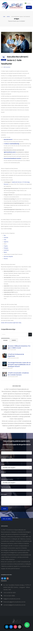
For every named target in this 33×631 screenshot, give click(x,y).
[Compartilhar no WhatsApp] (19, 627)
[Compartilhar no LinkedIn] (6, 627)
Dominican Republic (8, 256)
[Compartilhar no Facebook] (11, 627)
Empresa (3, 472)
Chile (5, 239)
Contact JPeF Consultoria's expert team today (11, 322)
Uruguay (6, 246)
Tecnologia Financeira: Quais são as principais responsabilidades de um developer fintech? (19, 364)
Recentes (14, 340)
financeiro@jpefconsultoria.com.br (14, 602)
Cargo (2, 464)
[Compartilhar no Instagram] (15, 627)
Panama (6, 258)
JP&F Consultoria (7, 67)
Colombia (6, 237)
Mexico (5, 252)
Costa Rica (6, 250)
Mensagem (4, 494)
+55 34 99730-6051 (9, 593)
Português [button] (28, 3)
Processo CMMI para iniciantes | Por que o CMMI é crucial (19, 347)
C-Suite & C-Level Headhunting (11, 143)
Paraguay (6, 248)
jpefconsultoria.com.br (10, 152)
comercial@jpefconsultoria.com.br (14, 605)
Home (4, 16)
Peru (5, 235)
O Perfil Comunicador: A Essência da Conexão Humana (18, 374)
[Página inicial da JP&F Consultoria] (12, 5)
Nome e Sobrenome (6, 449)
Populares (5, 340)
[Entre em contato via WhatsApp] (27, 624)
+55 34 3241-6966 (9, 596)
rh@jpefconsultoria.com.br (11, 599)
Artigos (8, 16)
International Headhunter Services (12, 158)
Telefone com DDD (6, 487)
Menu (29, 7)
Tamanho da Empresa (7, 479)
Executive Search (8, 139)
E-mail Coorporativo (6, 457)
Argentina (6, 241)
